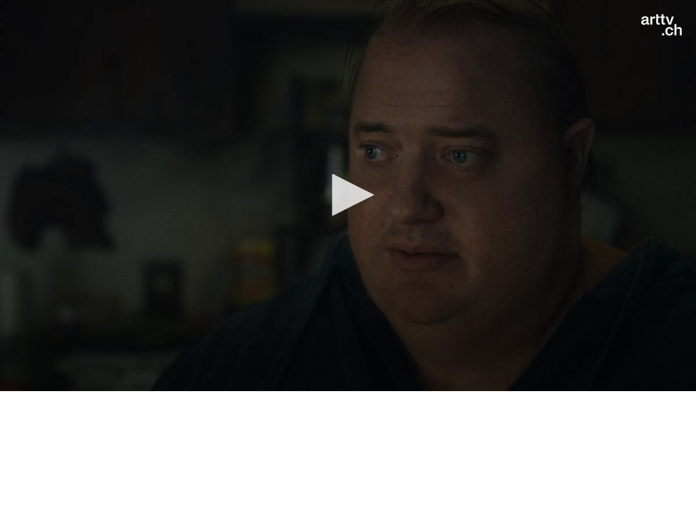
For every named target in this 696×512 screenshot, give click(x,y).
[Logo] (661, 25)
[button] (348, 195)
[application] (348, 195)
